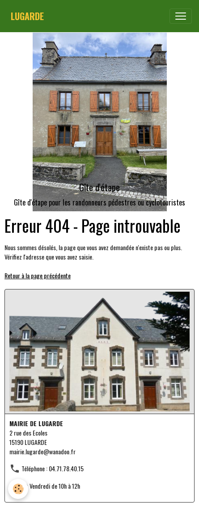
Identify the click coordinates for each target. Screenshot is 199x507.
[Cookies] (18, 489)
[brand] (27, 16)
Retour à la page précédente (37, 275)
